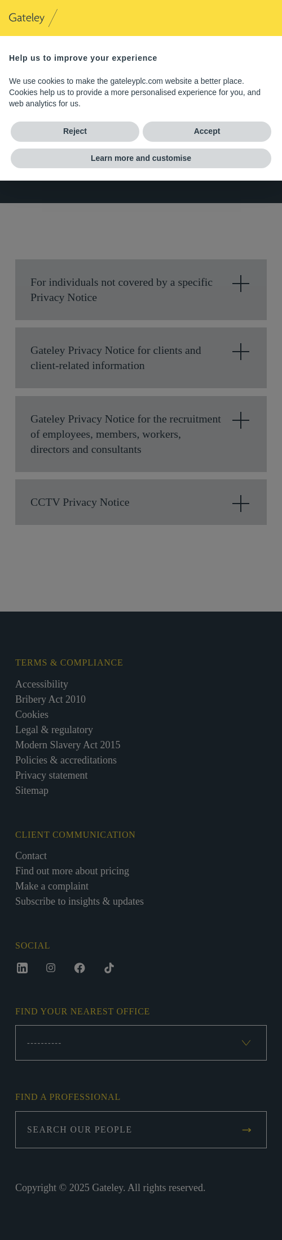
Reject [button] (75, 131)
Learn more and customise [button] (141, 158)
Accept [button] (207, 131)
